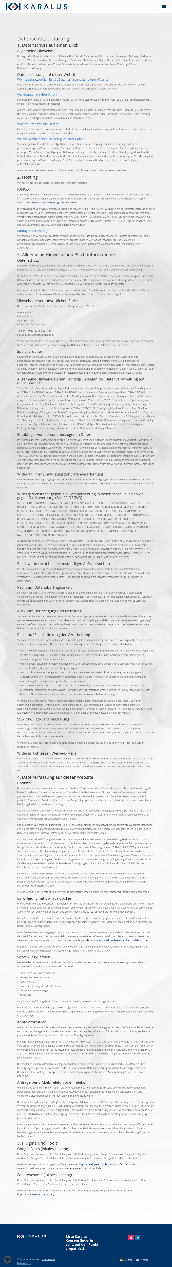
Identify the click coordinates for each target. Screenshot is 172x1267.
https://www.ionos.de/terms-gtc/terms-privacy (51, 202)
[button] (7, 1259)
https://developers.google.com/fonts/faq (101, 1164)
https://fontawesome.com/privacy (35, 1194)
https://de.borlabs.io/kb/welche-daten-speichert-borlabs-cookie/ (113, 940)
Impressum (48, 1259)
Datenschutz (24, 1263)
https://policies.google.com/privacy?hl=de (78, 1168)
